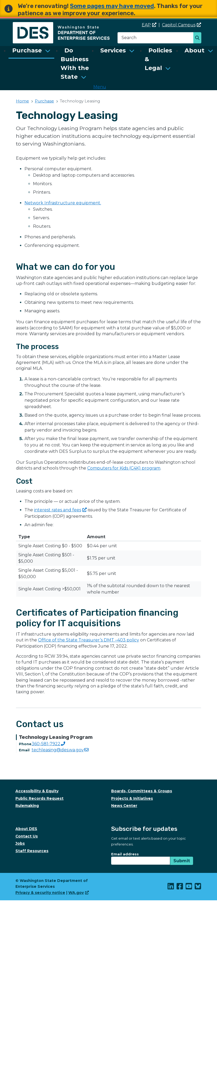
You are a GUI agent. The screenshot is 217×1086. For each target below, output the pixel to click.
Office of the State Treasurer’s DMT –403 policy (88, 640)
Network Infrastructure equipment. (62, 202)
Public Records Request (39, 798)
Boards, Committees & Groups (141, 791)
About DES (26, 829)
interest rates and (60, 509)
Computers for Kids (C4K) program (123, 468)
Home (22, 100)
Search (199, 38)
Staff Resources (31, 851)
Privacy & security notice (40, 892)
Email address (125, 854)
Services (113, 50)
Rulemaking (27, 805)
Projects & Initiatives (132, 798)
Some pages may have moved (112, 6)
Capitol (181, 24)
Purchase (27, 50)
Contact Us (26, 836)
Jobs (20, 843)
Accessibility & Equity (37, 791)
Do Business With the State (75, 63)
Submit (181, 860)
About (195, 50)
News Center (124, 805)
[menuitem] (31, 63)
